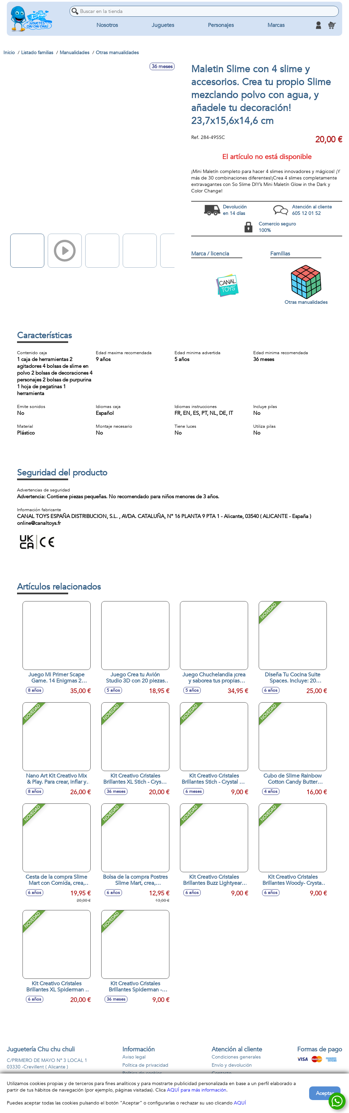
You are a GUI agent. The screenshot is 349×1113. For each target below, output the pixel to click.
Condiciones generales (236, 1057)
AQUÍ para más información (196, 1090)
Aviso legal (134, 1057)
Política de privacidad (145, 1065)
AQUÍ (240, 1103)
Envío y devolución (232, 1065)
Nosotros (107, 25)
